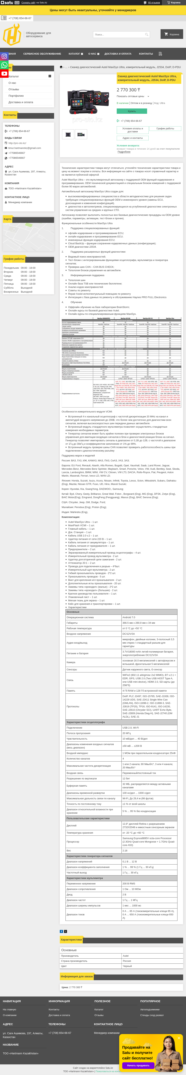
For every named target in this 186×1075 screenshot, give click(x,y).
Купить (132, 111)
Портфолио (16, 95)
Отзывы (14, 89)
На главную (9, 1009)
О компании (10, 1015)
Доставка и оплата (118, 53)
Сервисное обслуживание (42, 53)
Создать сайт (28, 2)
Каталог (74, 53)
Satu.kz (109, 1068)
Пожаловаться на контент (109, 1071)
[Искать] (146, 34)
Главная (10, 53)
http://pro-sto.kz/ (17, 143)
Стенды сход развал (152, 1015)
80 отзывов (154, 2)
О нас (92, 53)
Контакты (146, 53)
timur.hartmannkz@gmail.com (24, 148)
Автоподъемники (149, 1009)
